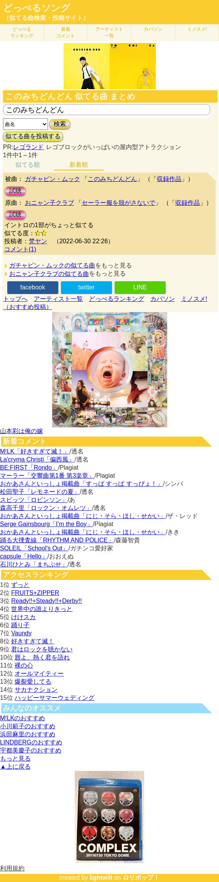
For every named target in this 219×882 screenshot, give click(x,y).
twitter (86, 287)
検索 (60, 124)
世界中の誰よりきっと (41, 609)
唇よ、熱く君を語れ (42, 657)
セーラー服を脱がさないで (118, 202)
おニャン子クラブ (49, 202)
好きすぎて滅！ (32, 641)
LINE (140, 287)
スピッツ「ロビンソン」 (34, 500)
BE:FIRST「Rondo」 (29, 467)
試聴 (15, 191)
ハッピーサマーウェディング (54, 697)
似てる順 (27, 164)
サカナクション (36, 689)
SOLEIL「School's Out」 (34, 548)
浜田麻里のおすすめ (27, 734)
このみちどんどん (112, 179)
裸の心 (24, 665)
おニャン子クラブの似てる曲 (49, 274)
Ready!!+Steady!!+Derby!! (46, 601)
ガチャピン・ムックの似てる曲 (52, 265)
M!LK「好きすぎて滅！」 (34, 451)
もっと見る (15, 758)
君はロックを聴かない (41, 649)
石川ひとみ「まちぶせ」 (34, 564)
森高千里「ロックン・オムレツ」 (46, 508)
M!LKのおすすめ (22, 718)
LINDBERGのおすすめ (31, 742)
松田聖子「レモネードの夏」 (40, 491)
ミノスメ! (197, 29)
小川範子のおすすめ (27, 726)
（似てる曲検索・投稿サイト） (46, 18)
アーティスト (109, 32)
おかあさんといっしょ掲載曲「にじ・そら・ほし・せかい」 (83, 516)
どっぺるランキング (116, 299)
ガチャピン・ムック (52, 179)
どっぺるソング (36, 8)
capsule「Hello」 (24, 556)
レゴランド (28, 147)
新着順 (78, 164)
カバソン (153, 29)
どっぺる (21, 32)
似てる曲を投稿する (33, 136)
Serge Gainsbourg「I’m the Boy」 (46, 524)
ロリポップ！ (141, 877)
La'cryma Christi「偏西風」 (37, 459)
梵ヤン (38, 241)
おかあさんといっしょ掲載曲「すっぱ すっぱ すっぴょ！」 (81, 483)
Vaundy (21, 633)
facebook (32, 287)
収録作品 (169, 179)
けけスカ (23, 617)
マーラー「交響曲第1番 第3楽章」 (47, 475)
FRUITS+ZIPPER (35, 593)
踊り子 (20, 625)
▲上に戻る (15, 766)
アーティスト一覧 (58, 299)
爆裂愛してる (33, 681)
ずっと (20, 584)
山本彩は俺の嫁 (21, 431)
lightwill (100, 877)
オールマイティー (39, 673)
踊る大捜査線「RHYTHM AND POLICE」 (57, 540)
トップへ (15, 299)
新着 (65, 32)
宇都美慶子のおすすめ (30, 750)
